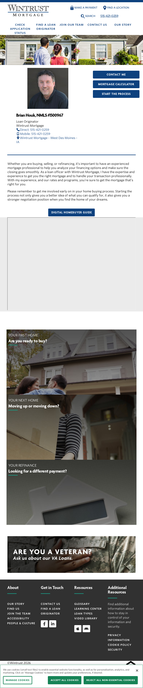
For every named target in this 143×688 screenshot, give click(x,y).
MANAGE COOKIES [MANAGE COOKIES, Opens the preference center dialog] (17, 680)
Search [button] (90, 16)
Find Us (13, 608)
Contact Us (97, 24)
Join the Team (19, 613)
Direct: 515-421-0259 (32, 130)
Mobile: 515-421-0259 (33, 134)
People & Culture (21, 623)
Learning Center (88, 608)
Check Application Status (20, 28)
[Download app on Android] (86, 628)
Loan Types (83, 613)
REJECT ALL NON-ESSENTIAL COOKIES (110, 680)
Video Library (85, 618)
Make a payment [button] (85, 7)
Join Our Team (72, 24)
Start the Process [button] (116, 94)
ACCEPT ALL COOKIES (65, 680)
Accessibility (18, 618)
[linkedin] (52, 623)
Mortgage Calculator (116, 84)
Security (115, 649)
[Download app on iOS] (77, 628)
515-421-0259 (109, 16)
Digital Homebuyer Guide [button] (71, 212)
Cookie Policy (119, 644)
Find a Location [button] (118, 7)
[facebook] (44, 623)
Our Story (122, 24)
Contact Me (116, 74)
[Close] (137, 670)
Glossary (82, 603)
